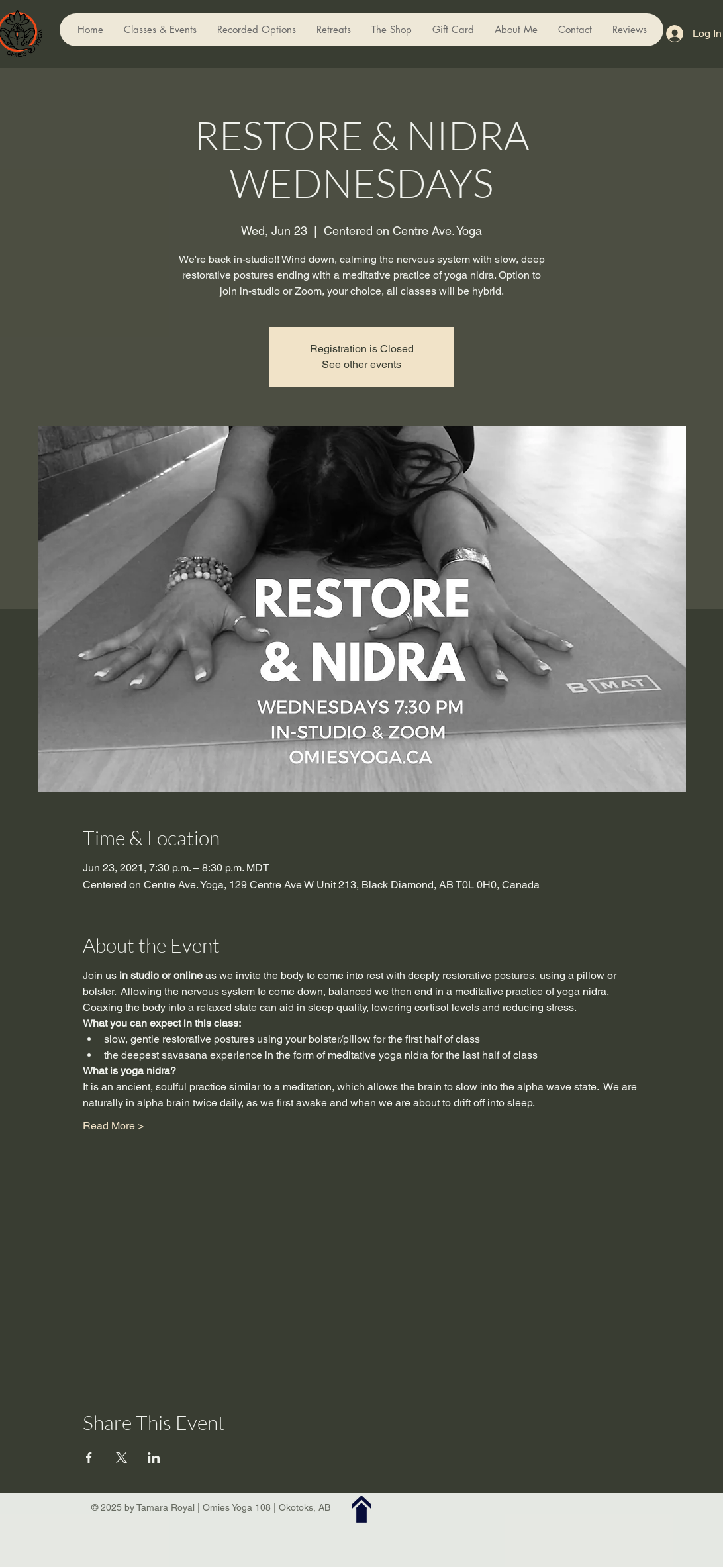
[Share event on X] (121, 1457)
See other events (361, 364)
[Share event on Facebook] (89, 1457)
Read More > (113, 1125)
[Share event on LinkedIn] (154, 1457)
